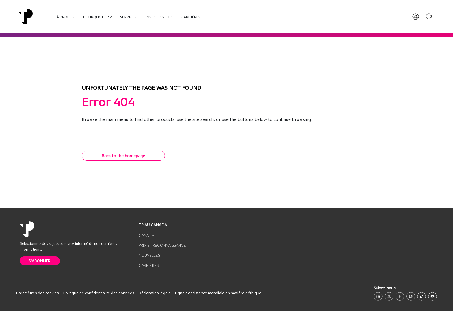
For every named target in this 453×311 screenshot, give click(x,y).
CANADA (146, 235)
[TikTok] (421, 296)
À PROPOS (66, 17)
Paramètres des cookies (37, 292)
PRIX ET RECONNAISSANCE (162, 245)
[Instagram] (410, 296)
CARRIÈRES (190, 17)
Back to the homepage (123, 155)
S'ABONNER (40, 260)
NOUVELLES (149, 255)
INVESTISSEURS (159, 17)
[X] (389, 296)
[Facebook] (400, 296)
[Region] (416, 17)
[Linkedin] (378, 296)
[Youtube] (432, 296)
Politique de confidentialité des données (98, 292)
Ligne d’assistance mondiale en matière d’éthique (218, 292)
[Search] (429, 16)
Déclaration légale (155, 292)
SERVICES (128, 17)
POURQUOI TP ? (97, 17)
